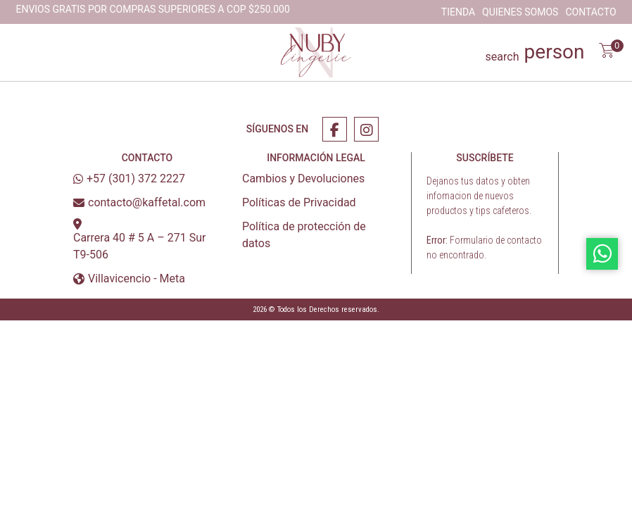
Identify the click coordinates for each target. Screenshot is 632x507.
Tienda (458, 12)
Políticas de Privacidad (299, 202)
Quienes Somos (520, 12)
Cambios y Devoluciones (303, 178)
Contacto (590, 12)
